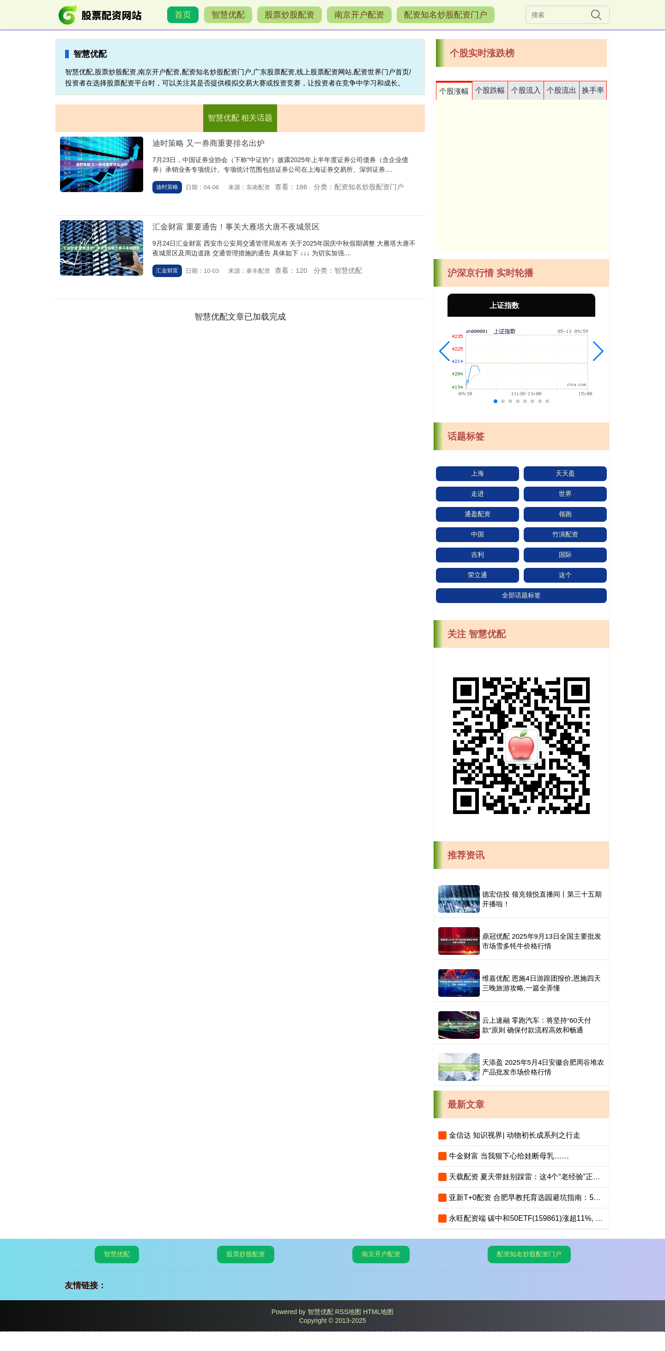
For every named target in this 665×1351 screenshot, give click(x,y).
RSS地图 (348, 1311)
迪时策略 (167, 187)
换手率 (593, 90)
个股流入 (526, 90)
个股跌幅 (490, 90)
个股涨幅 (454, 91)
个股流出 (561, 90)
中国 (477, 534)
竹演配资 (565, 534)
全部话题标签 (521, 595)
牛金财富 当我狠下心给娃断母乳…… (509, 1156)
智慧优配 (228, 14)
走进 (477, 493)
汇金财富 (167, 270)
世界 (565, 493)
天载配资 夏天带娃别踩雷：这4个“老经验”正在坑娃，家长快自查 (554, 1177)
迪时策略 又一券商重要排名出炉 (208, 143)
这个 (565, 575)
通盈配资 (477, 514)
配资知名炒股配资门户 (445, 14)
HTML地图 (378, 1311)
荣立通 (477, 575)
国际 (565, 554)
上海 (477, 473)
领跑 (565, 514)
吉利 (477, 554)
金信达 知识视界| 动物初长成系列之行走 (514, 1135)
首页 (183, 14)
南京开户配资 (359, 14)
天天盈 (565, 473)
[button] (444, 351)
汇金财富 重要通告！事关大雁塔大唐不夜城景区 (236, 227)
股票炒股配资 (289, 14)
